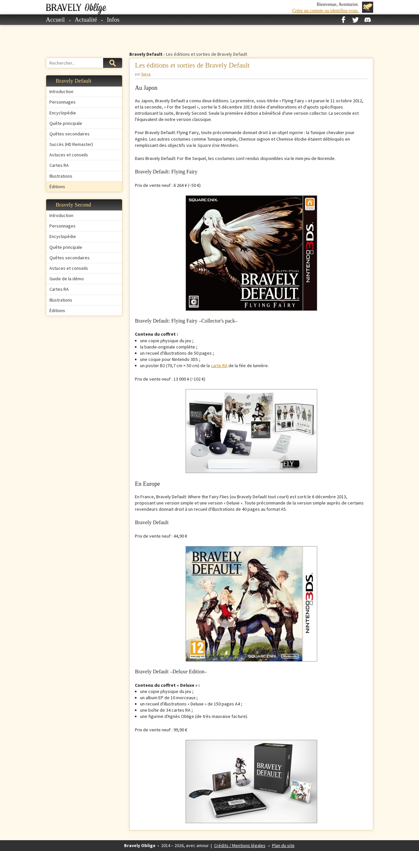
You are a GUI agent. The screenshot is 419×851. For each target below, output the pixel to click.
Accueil (55, 19)
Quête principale (65, 123)
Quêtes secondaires (69, 134)
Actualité (86, 19)
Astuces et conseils (68, 155)
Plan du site (283, 845)
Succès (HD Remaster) (71, 144)
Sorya (146, 73)
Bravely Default (146, 54)
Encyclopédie (62, 113)
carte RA (219, 365)
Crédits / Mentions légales (239, 845)
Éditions (57, 186)
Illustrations (60, 176)
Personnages (62, 102)
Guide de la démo (66, 279)
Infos (113, 19)
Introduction (61, 91)
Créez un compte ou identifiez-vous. (325, 10)
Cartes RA (59, 165)
